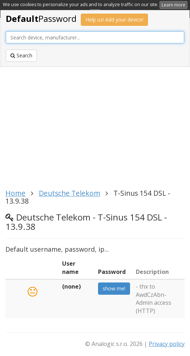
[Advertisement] (92, 130)
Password (41, 18)
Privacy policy (167, 344)
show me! (114, 288)
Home (15, 193)
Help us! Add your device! (114, 19)
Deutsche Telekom (69, 193)
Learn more (173, 5)
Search (21, 55)
